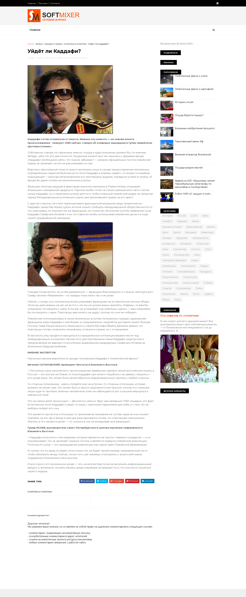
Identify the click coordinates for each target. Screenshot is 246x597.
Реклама (44, 3)
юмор (165, 299)
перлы (203, 266)
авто (204, 215)
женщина (190, 232)
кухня (165, 254)
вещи (194, 221)
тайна (198, 288)
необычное (168, 266)
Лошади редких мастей (188, 167)
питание (166, 271)
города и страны (54, 44)
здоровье (181, 238)
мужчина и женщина (173, 260)
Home (32, 44)
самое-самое (190, 282)
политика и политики (76, 44)
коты (207, 249)
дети (164, 232)
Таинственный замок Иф (188, 141)
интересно (168, 243)
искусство (202, 243)
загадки (166, 238)
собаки (207, 282)
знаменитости (199, 238)
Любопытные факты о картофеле (193, 89)
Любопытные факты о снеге (190, 76)
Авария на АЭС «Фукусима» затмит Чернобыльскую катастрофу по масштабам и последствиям (194, 183)
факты (183, 294)
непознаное (187, 266)
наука (194, 260)
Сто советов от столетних (178, 315)
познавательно (185, 271)
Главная (33, 3)
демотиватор (193, 227)
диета (175, 232)
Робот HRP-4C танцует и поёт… (192, 193)
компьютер (178, 249)
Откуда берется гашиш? (188, 115)
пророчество (169, 277)
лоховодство (180, 254)
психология (189, 277)
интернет (185, 243)
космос (195, 249)
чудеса (208, 294)
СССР (193, 215)
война (40, 44)
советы (166, 288)
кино (164, 249)
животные (206, 232)
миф (196, 254)
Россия (181, 215)
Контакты (56, 3)
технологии (168, 294)
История (166, 215)
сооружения (183, 288)
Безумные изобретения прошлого (194, 128)
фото (195, 294)
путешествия (169, 282)
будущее (181, 221)
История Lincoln (183, 102)
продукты (204, 271)
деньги (210, 227)
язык (176, 299)
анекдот (166, 221)
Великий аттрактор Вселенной (192, 154)
